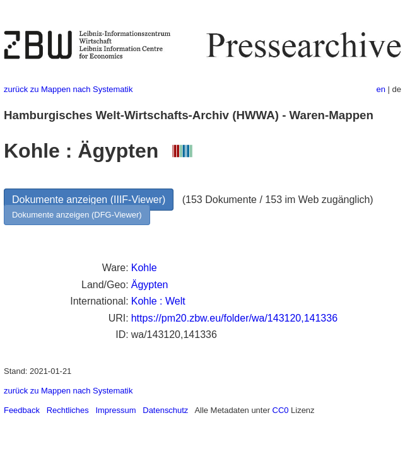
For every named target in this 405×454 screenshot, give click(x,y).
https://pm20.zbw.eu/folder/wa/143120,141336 (234, 318)
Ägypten (149, 284)
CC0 (281, 410)
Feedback (22, 410)
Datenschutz (165, 410)
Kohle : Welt (158, 301)
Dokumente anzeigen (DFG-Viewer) (77, 214)
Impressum (115, 410)
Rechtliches (68, 410)
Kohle (144, 267)
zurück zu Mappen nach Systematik (68, 89)
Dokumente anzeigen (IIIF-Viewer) (88, 199)
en (381, 89)
